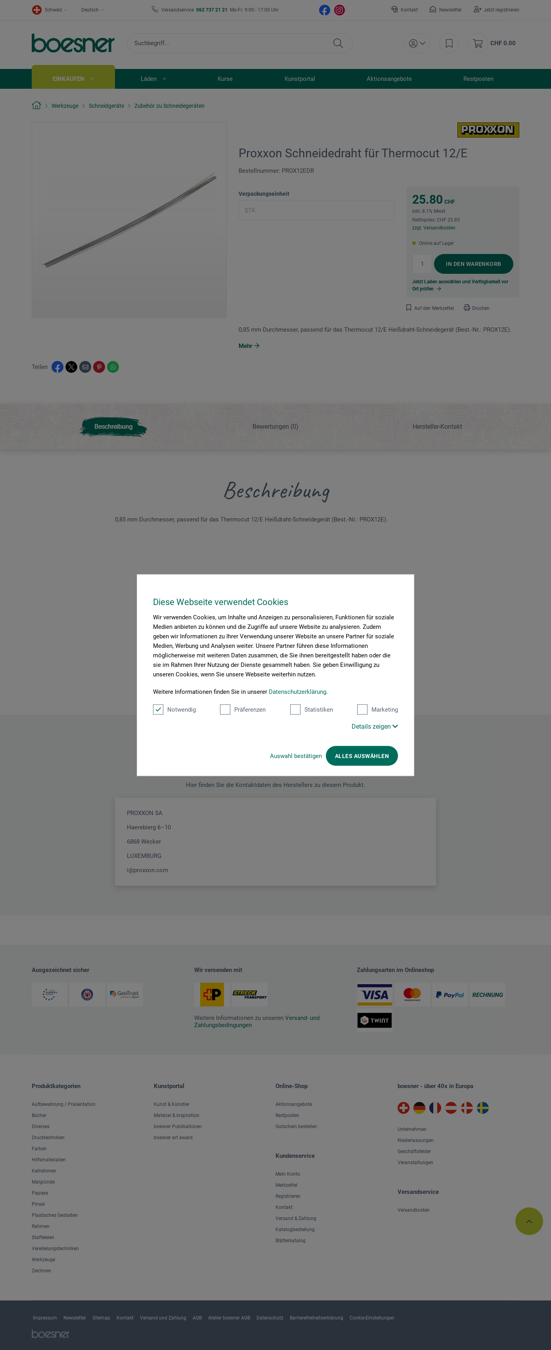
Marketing (377, 709)
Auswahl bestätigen (296, 755)
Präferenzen (243, 709)
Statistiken (311, 709)
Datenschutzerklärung (297, 691)
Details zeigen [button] (375, 726)
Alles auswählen (362, 755)
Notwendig (174, 709)
